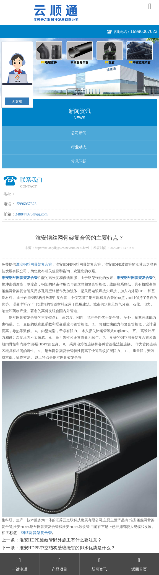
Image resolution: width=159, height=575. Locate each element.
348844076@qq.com (31, 214)
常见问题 (79, 161)
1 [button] (77, 89)
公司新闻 (79, 133)
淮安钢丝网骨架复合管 (34, 264)
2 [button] (82, 89)
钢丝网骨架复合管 (36, 533)
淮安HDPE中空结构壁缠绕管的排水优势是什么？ (67, 547)
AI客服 (17, 101)
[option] (79, 67)
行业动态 (79, 147)
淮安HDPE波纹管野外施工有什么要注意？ (60, 540)
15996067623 (143, 31)
